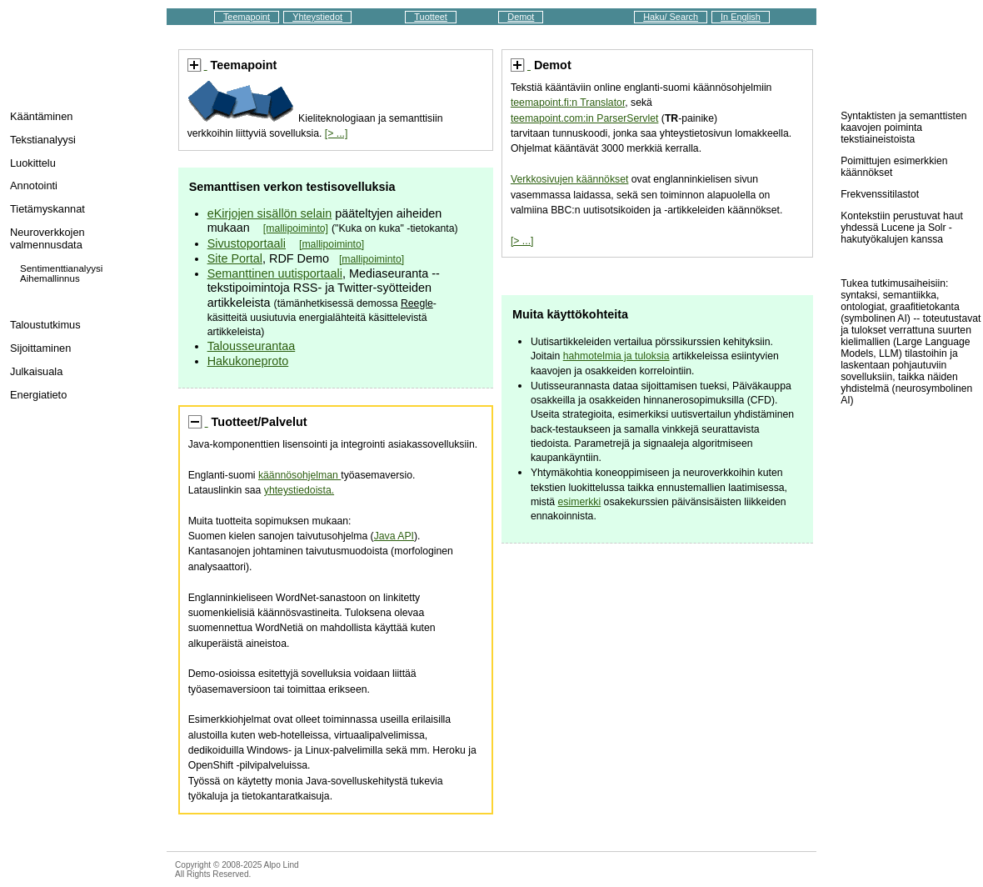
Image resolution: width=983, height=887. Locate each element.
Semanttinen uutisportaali (274, 273)
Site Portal (234, 258)
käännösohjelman (299, 475)
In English (741, 17)
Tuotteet (430, 17)
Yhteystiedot (317, 17)
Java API (394, 536)
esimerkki (579, 502)
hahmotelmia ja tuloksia (616, 356)
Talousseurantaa (251, 346)
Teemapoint (246, 17)
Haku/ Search (670, 17)
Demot (520, 17)
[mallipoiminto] (295, 228)
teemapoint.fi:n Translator (568, 102)
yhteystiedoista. (299, 490)
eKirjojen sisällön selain (269, 213)
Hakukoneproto (248, 361)
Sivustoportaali (246, 243)
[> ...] (336, 133)
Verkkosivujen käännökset (569, 179)
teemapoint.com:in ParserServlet (584, 118)
